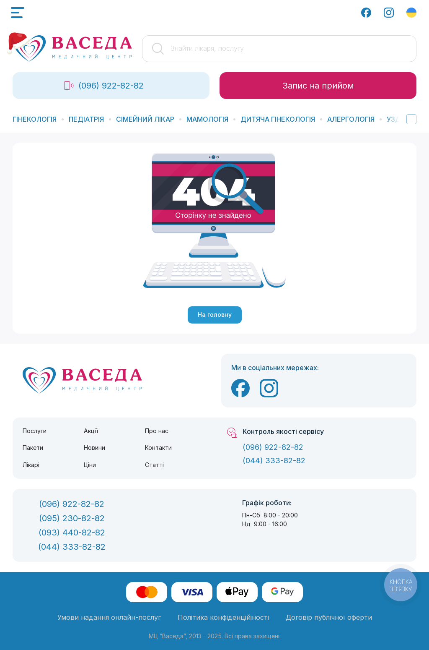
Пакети (33, 447)
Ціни (90, 464)
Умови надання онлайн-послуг (109, 617)
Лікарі (31, 464)
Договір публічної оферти (329, 617)
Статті (154, 464)
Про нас (156, 430)
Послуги (35, 430)
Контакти (158, 447)
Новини (94, 447)
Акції (91, 430)
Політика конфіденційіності (223, 617)
